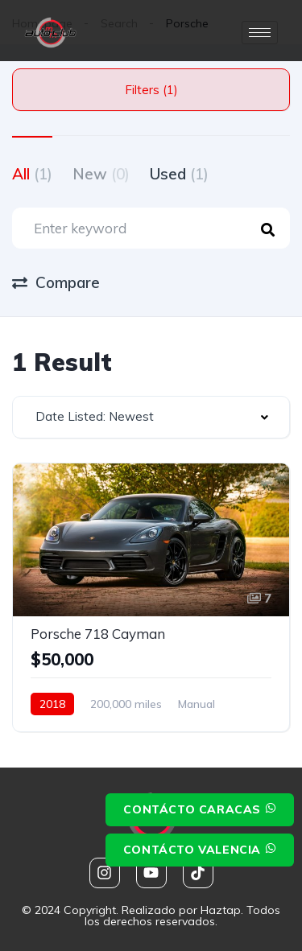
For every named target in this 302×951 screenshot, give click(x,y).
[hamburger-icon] (260, 32)
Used (179, 173)
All (32, 173)
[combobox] (151, 417)
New (101, 173)
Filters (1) (151, 89)
